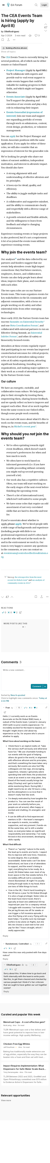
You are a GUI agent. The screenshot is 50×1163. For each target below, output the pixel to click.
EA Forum (15, 5)
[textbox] (24, 675)
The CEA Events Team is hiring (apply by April (21, 20)
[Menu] (3, 5)
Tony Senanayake (10, 1072)
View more (6, 1100)
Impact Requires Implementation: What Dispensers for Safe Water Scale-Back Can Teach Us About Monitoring (23, 1069)
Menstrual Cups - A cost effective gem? (24, 1022)
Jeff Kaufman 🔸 (10, 1047)
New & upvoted (18, 695)
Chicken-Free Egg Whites (16, 1044)
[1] (16, 258)
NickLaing (7, 1025)
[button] (4, 612)
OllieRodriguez (11, 31)
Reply (5, 936)
